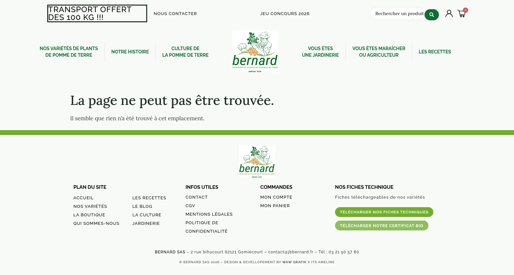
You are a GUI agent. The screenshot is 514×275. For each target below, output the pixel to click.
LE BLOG (142, 206)
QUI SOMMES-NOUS (96, 223)
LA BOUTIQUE (89, 214)
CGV (190, 205)
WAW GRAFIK (294, 262)
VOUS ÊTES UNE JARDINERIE (320, 52)
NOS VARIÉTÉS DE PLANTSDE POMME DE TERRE (69, 52)
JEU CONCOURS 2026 (285, 13)
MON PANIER (275, 205)
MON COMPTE (276, 197)
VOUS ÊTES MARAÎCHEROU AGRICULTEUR (378, 52)
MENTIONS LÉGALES (209, 214)
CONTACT (197, 197)
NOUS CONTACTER (175, 13)
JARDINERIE (146, 223)
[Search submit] (432, 12)
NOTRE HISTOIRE (130, 51)
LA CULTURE (146, 214)
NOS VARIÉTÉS (90, 206)
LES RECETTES (435, 51)
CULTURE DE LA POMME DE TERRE (185, 52)
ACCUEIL (83, 197)
